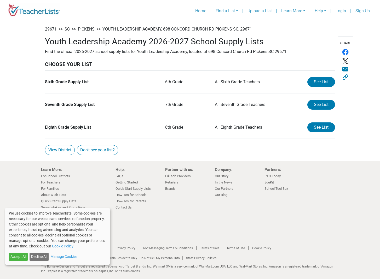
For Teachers (50, 182)
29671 (51, 29)
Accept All (18, 256)
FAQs (119, 176)
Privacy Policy (125, 248)
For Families (50, 189)
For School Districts (55, 176)
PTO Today (272, 176)
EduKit (269, 182)
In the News (224, 182)
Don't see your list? (97, 149)
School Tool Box (276, 189)
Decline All (39, 256)
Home (200, 10)
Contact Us (124, 207)
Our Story (221, 176)
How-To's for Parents (131, 201)
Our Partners (224, 189)
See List (321, 81)
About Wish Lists (53, 195)
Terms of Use (236, 248)
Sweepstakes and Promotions (63, 207)
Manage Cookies (63, 256)
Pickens (86, 29)
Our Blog (221, 195)
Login (341, 10)
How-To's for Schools (131, 195)
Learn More (291, 10)
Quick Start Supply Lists (58, 201)
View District (59, 149)
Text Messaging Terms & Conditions (168, 248)
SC (67, 29)
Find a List (225, 10)
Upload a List (259, 10)
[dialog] (57, 236)
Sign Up (362, 10)
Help (319, 10)
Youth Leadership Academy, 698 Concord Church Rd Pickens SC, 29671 (177, 29)
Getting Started (127, 182)
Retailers (171, 182)
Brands (170, 189)
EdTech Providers (178, 176)
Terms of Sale (209, 248)
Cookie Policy (261, 248)
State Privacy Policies (201, 258)
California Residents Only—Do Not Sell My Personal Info (141, 258)
